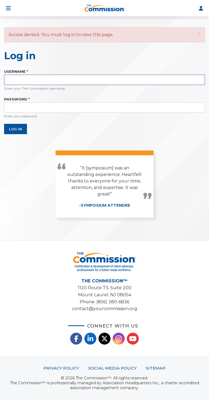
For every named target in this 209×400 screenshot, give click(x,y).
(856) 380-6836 (112, 301)
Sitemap (155, 368)
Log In (201, 8)
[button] (199, 34)
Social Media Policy (112, 368)
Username (15, 71)
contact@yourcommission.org (104, 308)
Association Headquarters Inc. (131, 382)
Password (15, 99)
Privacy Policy (61, 368)
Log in (15, 129)
